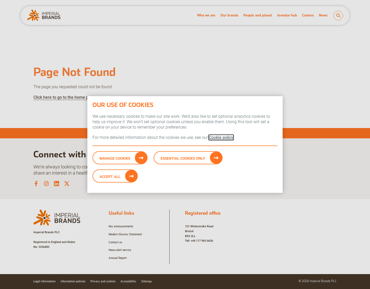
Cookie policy (221, 137)
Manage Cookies (114, 158)
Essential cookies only (183, 158)
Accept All (110, 177)
